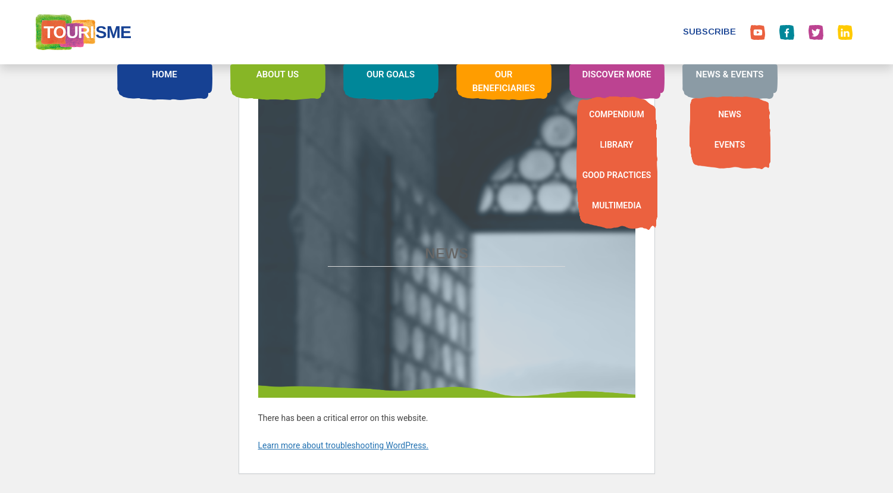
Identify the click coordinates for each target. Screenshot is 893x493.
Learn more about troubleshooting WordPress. (343, 445)
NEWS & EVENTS (730, 74)
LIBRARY (617, 144)
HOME (164, 74)
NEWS (729, 114)
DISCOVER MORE (616, 74)
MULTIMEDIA (616, 205)
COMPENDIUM (616, 114)
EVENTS (730, 144)
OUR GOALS (390, 74)
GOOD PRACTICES (616, 175)
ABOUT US (277, 74)
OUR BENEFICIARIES (503, 81)
